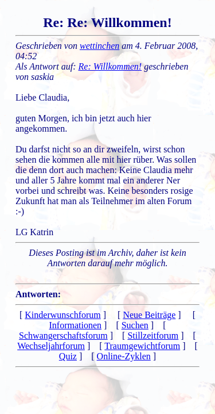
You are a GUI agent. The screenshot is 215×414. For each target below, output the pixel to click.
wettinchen (99, 46)
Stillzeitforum (152, 335)
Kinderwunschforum (62, 315)
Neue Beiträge (149, 315)
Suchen (135, 325)
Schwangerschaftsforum (63, 335)
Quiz (68, 356)
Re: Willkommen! (110, 66)
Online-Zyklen (124, 356)
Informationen (75, 325)
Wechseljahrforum (51, 346)
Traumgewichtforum (142, 346)
